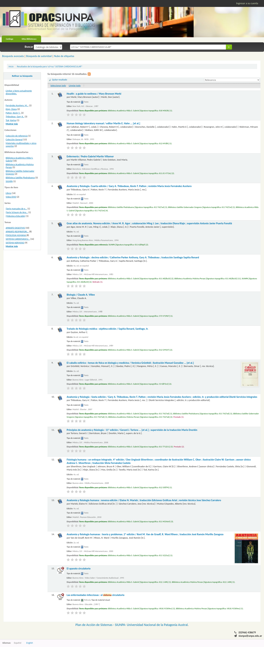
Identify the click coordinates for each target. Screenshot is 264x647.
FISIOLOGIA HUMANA (16, 235)
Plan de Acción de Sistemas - (95, 625)
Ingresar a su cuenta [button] (247, 3)
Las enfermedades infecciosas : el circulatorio (95, 595)
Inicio (11, 66)
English (29, 642)
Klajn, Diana (11, 109)
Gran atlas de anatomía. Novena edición (149, 223)
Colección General (14, 139)
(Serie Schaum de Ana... (17, 212)
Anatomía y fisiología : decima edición (133, 257)
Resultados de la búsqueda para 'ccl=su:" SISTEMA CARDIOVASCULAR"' (49, 66)
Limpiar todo (74, 85)
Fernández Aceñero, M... (17, 105)
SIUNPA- (121, 625)
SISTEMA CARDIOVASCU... (18, 239)
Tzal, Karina (11, 120)
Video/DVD (11, 196)
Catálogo (9, 39)
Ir (229, 47)
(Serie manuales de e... (16, 208)
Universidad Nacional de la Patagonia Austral (157, 625)
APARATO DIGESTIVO (15, 227)
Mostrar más (12, 123)
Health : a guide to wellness (94, 93)
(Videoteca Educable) (15, 216)
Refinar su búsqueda (22, 75)
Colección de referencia (17, 135)
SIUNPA (9, 181)
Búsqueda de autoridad (39, 56)
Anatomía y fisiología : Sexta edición (162, 396)
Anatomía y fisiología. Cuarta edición (129, 186)
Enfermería (90, 156)
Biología (81, 294)
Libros (8, 193)
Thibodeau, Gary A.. (15, 116)
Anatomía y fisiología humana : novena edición (144, 500)
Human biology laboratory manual (103, 123)
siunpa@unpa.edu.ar (250, 635)
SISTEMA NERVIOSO (15, 242)
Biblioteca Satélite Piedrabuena (20, 177)
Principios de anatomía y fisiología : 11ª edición (132, 430)
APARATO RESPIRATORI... (17, 231)
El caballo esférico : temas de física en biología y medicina (130, 362)
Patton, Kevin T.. (13, 112)
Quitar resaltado (59, 79)
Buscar (29, 46)
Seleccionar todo (58, 85)
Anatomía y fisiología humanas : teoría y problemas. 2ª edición (145, 534)
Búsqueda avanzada (13, 56)
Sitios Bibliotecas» (29, 39)
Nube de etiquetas (64, 56)
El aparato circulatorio (79, 568)
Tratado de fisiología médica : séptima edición (107, 328)
